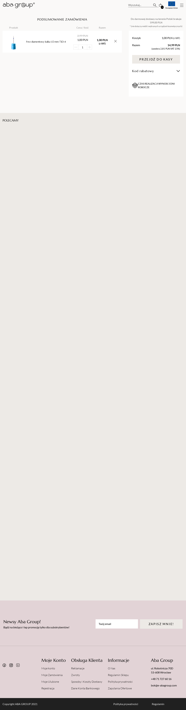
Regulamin (158, 704)
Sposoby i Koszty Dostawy (86, 681)
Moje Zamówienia (52, 675)
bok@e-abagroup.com (164, 685)
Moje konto (48, 668)
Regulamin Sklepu (118, 675)
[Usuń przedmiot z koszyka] (115, 41)
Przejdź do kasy (156, 59)
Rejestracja (47, 688)
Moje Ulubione (50, 681)
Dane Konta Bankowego (85, 688)
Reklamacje (77, 668)
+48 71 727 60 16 (161, 678)
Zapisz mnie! (161, 624)
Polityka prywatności (120, 681)
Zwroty (75, 675)
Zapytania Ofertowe (120, 688)
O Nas (111, 668)
